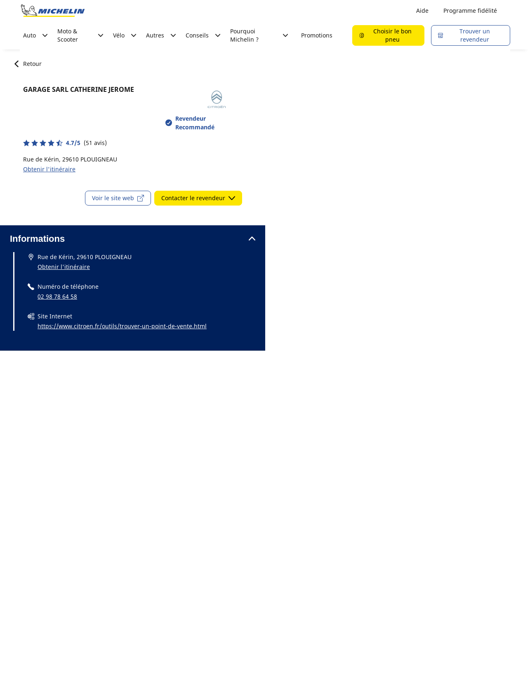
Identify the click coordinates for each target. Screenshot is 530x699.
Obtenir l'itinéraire (49, 169)
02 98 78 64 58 (57, 296)
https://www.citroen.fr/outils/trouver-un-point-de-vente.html (122, 326)
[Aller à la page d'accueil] (53, 10)
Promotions (316, 35)
